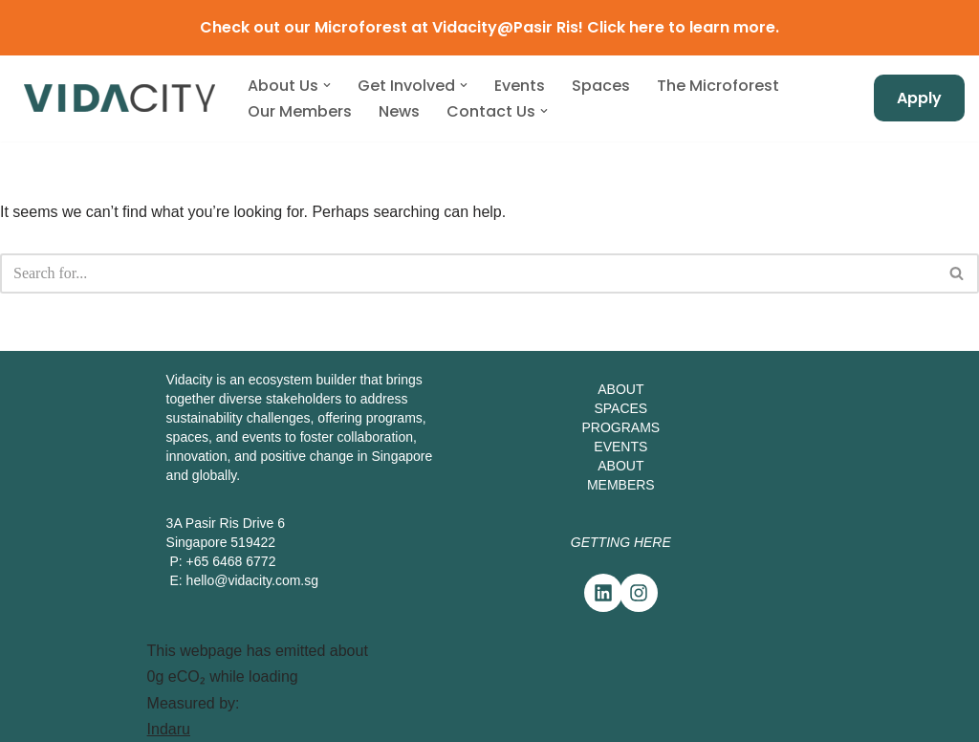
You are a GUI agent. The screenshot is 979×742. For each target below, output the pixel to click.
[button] (327, 85)
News (399, 111)
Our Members (300, 111)
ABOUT (620, 389)
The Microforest (718, 86)
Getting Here (621, 542)
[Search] (468, 273)
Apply (919, 98)
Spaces (601, 86)
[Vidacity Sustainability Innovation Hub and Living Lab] (119, 98)
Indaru (168, 729)
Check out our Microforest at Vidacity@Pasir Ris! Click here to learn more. (489, 27)
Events (519, 86)
